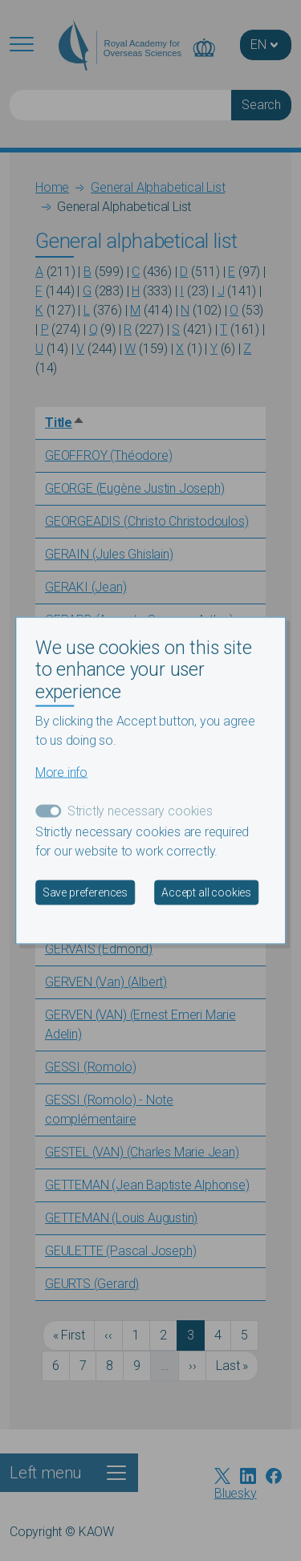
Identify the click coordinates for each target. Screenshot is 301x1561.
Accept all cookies (206, 892)
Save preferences (85, 892)
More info (61, 772)
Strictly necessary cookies (140, 811)
